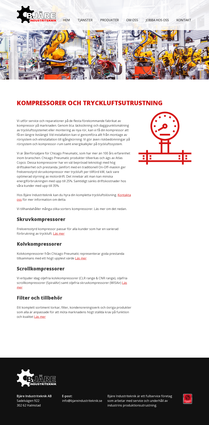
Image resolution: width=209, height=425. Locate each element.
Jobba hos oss (157, 20)
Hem (66, 20)
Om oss (132, 20)
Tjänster (85, 20)
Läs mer (59, 233)
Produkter (109, 20)
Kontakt (183, 20)
